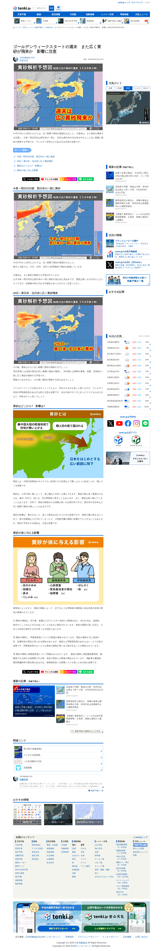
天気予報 (22, 14)
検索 (51, 8)
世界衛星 (65, 852)
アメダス (136, 88)
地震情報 (50, 848)
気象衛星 (65, 848)
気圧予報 (18, 852)
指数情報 (90, 14)
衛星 (110, 88)
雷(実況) (35, 859)
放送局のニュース (140, 852)
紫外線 (75, 866)
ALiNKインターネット (49, 937)
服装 (74, 852)
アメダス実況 (37, 848)
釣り (96, 873)
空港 (96, 852)
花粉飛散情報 (123, 845)
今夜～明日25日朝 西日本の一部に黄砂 (36, 156)
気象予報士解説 (140, 845)
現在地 (58, 9)
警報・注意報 (52, 845)
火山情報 (50, 855)
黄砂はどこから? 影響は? (29, 166)
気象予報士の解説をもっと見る (87, 731)
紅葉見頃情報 (123, 875)
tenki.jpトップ (124, 2)
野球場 (97, 855)
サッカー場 (99, 859)
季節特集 (124, 14)
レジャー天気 (107, 14)
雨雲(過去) (36, 845)
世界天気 (18, 848)
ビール (83, 863)
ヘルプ (147, 2)
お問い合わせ (141, 937)
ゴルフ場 (98, 863)
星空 (74, 859)
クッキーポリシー (110, 937)
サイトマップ (137, 2)
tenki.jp (22, 9)
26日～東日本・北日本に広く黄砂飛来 (35, 161)
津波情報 (50, 852)
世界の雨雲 (19, 873)
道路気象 (18, 880)
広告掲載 (127, 937)
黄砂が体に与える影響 (27, 170)
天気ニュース (141, 14)
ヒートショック (123, 881)
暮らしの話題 (138, 848)
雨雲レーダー (20, 863)
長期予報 (18, 859)
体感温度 (75, 870)
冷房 (82, 855)
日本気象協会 (32, 937)
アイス (83, 859)
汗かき (83, 848)
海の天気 (98, 848)
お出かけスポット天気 (104, 877)
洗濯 (74, 848)
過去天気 (35, 855)
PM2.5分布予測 (21, 870)
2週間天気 (19, 855)
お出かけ (75, 855)
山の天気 (98, 845)
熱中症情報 (123, 869)
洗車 (74, 873)
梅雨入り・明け (123, 863)
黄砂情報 (18, 884)
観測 (39, 14)
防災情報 (56, 14)
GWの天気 (123, 857)
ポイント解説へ (21, 150)
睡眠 (74, 877)
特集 (135, 855)
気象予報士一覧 (97, 791)
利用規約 (69, 937)
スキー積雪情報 (123, 887)
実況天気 (35, 852)
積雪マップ (19, 866)
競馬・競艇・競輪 (102, 870)
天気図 (73, 14)
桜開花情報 (123, 851)
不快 (82, 852)
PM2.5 (145, 88)
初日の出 (123, 893)
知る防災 (50, 863)
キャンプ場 (99, 866)
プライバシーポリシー (88, 937)
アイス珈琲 (85, 866)
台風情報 (50, 859)
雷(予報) (18, 877)
